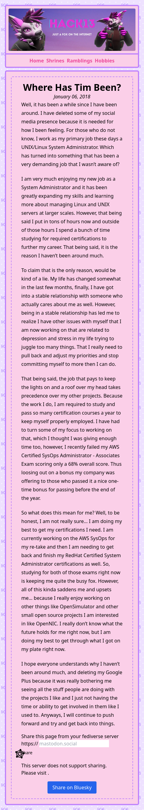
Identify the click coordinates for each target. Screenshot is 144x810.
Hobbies (104, 60)
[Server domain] (74, 743)
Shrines (55, 60)
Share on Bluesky (72, 787)
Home (37, 60)
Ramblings (79, 60)
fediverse (92, 736)
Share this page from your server (70, 736)
